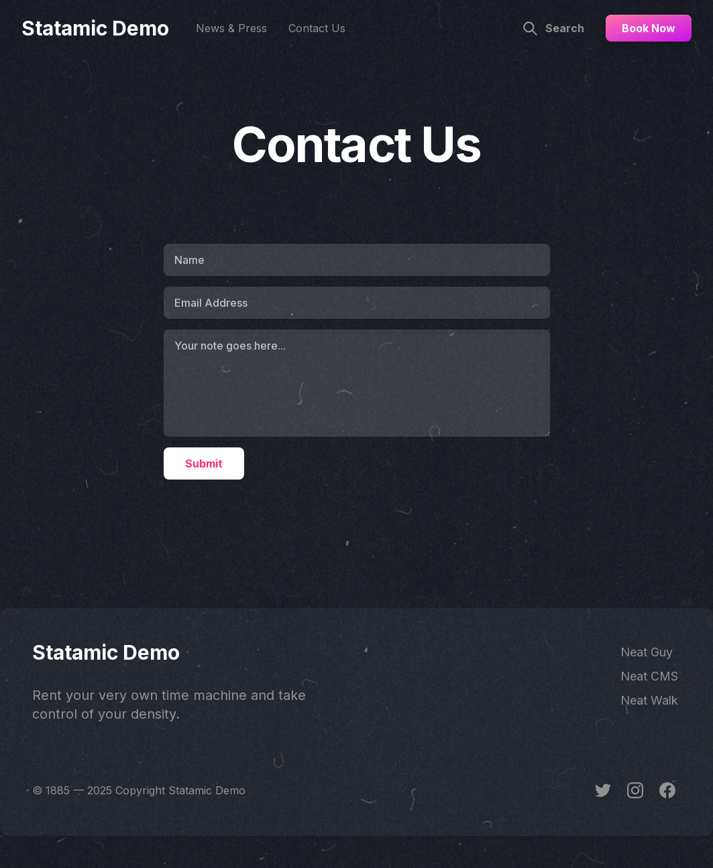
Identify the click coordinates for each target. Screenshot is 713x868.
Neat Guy (646, 652)
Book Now (648, 28)
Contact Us (316, 28)
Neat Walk (649, 700)
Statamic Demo (95, 28)
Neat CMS (649, 676)
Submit (204, 463)
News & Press (231, 28)
